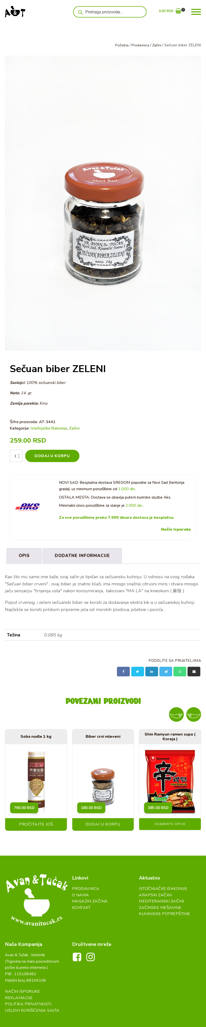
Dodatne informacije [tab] (84, 555)
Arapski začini (155, 893)
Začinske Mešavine (160, 906)
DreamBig (147, 1019)
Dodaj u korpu (52, 456)
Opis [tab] (24, 555)
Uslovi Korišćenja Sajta (32, 1001)
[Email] (193, 670)
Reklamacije (19, 988)
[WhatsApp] (179, 670)
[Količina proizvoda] (16, 456)
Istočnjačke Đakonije (49, 428)
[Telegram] (165, 670)
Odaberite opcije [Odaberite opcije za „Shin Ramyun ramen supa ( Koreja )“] (170, 823)
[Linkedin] (151, 670)
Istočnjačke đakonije (163, 887)
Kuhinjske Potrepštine (164, 912)
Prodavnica (140, 45)
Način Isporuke (176, 529)
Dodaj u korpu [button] (102, 823)
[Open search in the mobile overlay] (110, 12)
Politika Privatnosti (28, 994)
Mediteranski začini (161, 900)
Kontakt (81, 906)
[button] (170, 12)
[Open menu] (196, 12)
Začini (156, 45)
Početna (120, 45)
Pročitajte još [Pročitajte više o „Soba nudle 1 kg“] (36, 823)
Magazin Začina (90, 900)
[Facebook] (123, 670)
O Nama (80, 893)
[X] (137, 670)
